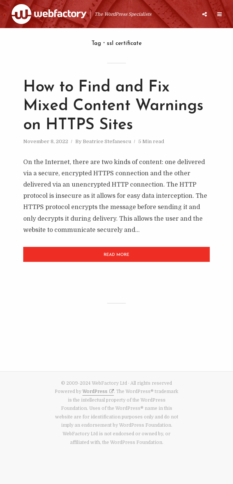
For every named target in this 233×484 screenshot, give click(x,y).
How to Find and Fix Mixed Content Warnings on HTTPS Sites (113, 106)
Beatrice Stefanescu (107, 141)
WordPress (95, 391)
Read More (116, 255)
